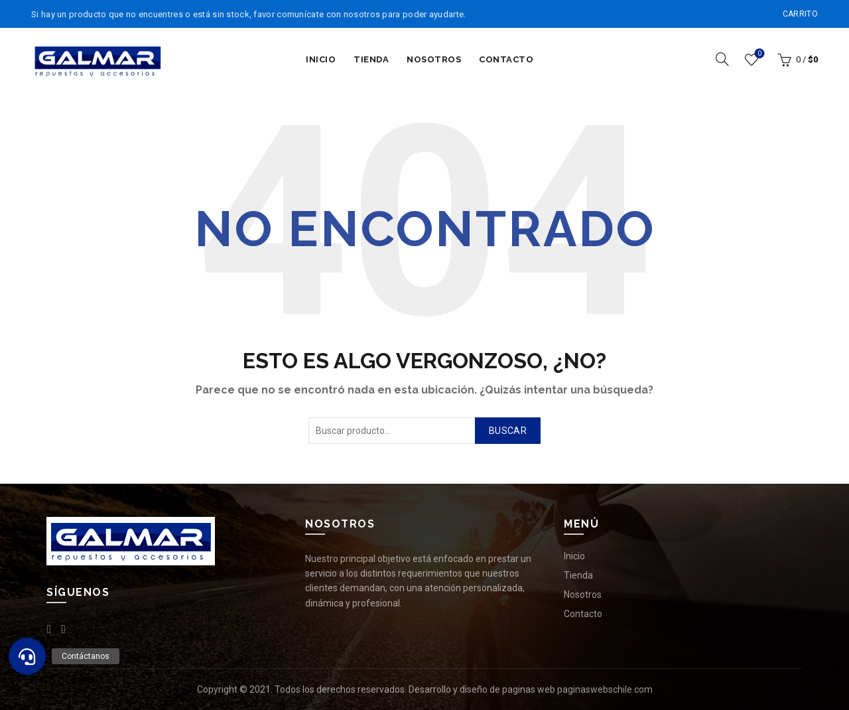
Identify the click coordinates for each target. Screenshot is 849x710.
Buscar (508, 430)
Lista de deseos (758, 54)
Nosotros (434, 59)
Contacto (506, 59)
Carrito (800, 14)
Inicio (321, 59)
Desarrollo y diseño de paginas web (482, 689)
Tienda (371, 59)
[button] (27, 656)
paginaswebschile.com (605, 689)
